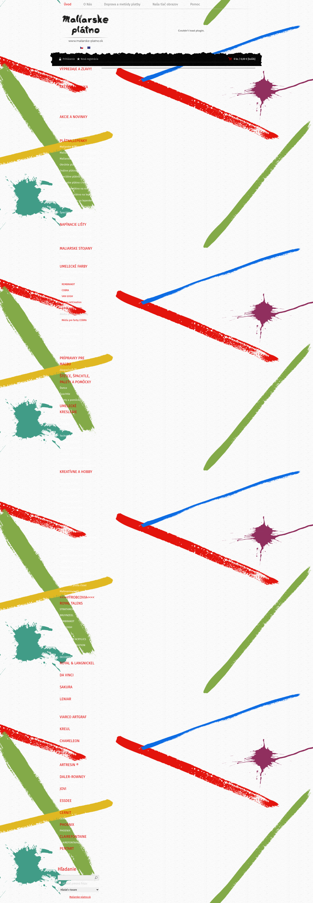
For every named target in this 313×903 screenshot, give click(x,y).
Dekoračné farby (69, 513)
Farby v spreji (68, 352)
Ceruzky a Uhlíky (69, 453)
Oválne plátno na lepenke (75, 206)
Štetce (63, 388)
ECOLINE (65, 423)
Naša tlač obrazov (165, 4)
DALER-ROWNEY (69, 782)
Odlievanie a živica (71, 567)
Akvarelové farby (70, 334)
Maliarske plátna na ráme (75, 146)
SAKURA (64, 693)
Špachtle (65, 394)
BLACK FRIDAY (68, 75)
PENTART (65, 854)
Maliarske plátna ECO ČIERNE (77, 158)
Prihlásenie (69, 59)
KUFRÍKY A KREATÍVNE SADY (76, 272)
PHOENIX (65, 830)
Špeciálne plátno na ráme (75, 176)
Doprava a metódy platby (122, 4)
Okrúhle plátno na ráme (74, 164)
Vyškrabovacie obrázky (73, 561)
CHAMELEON (67, 746)
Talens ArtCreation (71, 302)
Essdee (64, 806)
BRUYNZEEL (66, 615)
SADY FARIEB (67, 104)
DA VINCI (65, 681)
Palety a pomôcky (70, 400)
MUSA (63, 758)
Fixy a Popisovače (70, 447)
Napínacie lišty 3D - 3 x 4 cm (76, 242)
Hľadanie (67, 869)
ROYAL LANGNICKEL (72, 308)
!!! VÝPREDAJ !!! (68, 81)
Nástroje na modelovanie (75, 543)
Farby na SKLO (68, 495)
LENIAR (64, 705)
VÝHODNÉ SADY (69, 98)
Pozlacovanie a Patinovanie (76, 549)
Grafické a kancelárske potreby (78, 537)
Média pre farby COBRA (74, 320)
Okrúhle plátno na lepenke (76, 200)
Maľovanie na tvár (70, 579)
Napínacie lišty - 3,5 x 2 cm (76, 236)
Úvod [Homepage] (67, 4)
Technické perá (69, 435)
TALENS (64, 651)
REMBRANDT (68, 284)
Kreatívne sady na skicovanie (77, 573)
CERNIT (64, 818)
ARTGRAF (65, 723)
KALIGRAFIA (66, 417)
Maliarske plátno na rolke (75, 188)
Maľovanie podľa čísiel (73, 585)
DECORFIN (66, 657)
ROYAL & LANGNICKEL (72, 669)
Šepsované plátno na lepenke (77, 194)
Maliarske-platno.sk (80, 897)
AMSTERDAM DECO (70, 477)
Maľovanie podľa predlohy (75, 591)
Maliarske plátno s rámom (75, 182)
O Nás (87, 4)
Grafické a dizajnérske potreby (78, 465)
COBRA (65, 290)
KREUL (63, 735)
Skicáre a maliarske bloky (75, 459)
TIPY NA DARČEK (69, 93)
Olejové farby (68, 278)
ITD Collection (68, 711)
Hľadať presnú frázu (74, 883)
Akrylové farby (68, 328)
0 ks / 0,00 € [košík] (244, 59)
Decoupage (66, 519)
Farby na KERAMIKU (71, 501)
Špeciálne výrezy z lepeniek (76, 212)
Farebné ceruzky (69, 441)
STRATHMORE (68, 609)
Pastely (64, 429)
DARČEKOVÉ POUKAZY (72, 110)
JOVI (62, 794)
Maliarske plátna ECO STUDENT (78, 152)
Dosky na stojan (69, 260)
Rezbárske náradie (71, 531)
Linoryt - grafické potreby (75, 525)
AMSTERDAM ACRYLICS (73, 639)
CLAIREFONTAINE (70, 842)
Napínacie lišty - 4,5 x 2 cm (76, 230)
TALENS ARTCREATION (72, 645)
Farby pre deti (68, 346)
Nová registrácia (89, 59)
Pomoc (195, 4)
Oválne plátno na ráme (73, 170)
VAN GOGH (67, 296)
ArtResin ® (66, 770)
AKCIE (63, 134)
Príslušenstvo (68, 218)
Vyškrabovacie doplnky (73, 555)
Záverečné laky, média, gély (76, 370)
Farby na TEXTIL (69, 483)
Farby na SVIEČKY (70, 489)
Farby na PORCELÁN (71, 507)
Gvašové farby (68, 340)
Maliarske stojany (70, 254)
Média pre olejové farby (74, 314)
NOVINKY (65, 122)
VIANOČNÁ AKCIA (69, 128)
